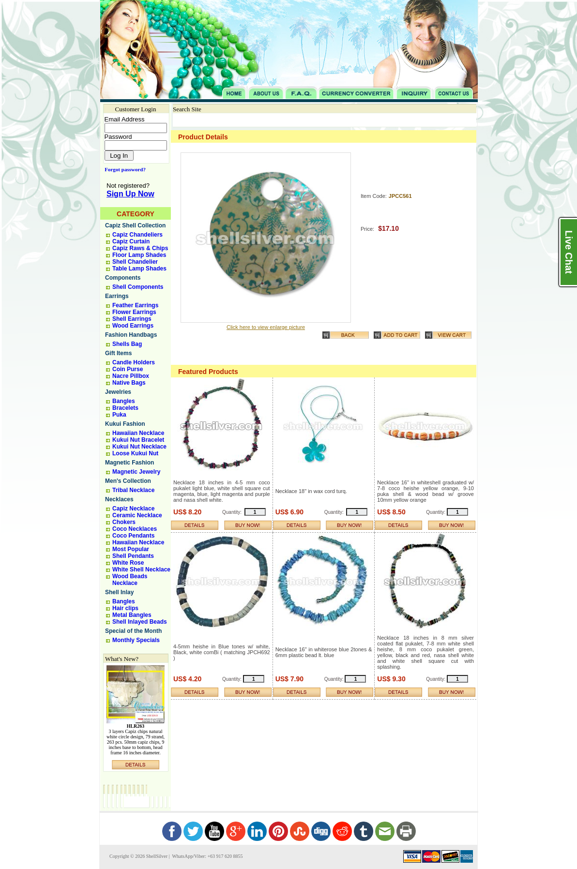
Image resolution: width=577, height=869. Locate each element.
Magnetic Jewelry (136, 471)
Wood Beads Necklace (129, 579)
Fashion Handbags (131, 334)
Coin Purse (127, 369)
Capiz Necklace (133, 508)
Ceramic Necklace (137, 515)
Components (122, 277)
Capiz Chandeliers (137, 234)
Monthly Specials (136, 640)
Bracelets (125, 408)
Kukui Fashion (125, 423)
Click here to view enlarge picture (266, 327)
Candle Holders (133, 362)
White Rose (128, 562)
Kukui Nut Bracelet (138, 439)
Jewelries (118, 392)
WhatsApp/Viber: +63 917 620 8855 (207, 856)
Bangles (123, 401)
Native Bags (129, 382)
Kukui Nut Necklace (139, 446)
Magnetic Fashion (129, 462)
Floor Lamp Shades (139, 255)
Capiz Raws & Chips (140, 248)
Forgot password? (123, 169)
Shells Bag (127, 344)
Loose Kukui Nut (135, 453)
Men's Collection (128, 481)
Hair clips (125, 608)
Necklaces (119, 499)
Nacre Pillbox (130, 376)
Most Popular (130, 549)
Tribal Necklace (133, 490)
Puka (119, 414)
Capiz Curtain (131, 241)
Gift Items (118, 353)
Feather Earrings (135, 305)
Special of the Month (133, 631)
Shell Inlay (119, 592)
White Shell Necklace (141, 569)
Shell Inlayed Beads (139, 621)
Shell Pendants (133, 556)
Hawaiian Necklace (138, 433)
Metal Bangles (132, 615)
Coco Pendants (133, 535)
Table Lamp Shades (139, 268)
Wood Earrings (132, 325)
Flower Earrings (134, 312)
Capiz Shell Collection (135, 225)
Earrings (117, 296)
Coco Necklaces (134, 528)
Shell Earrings (132, 318)
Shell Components (137, 287)
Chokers (124, 522)
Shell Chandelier (135, 261)
